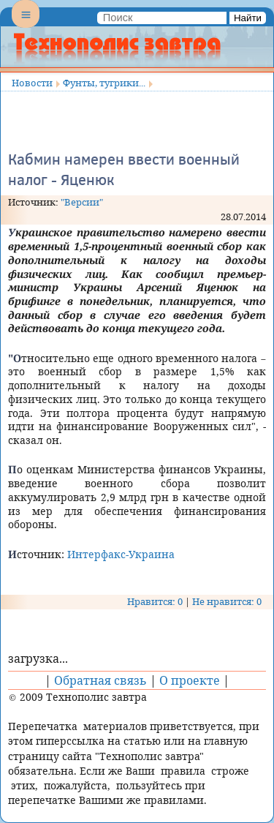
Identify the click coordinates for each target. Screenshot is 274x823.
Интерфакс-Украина (121, 554)
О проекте (189, 680)
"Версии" (82, 201)
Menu (25, 26)
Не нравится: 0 (227, 601)
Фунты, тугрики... (104, 82)
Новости (32, 82)
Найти (248, 17)
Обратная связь (100, 680)
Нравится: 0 (155, 601)
